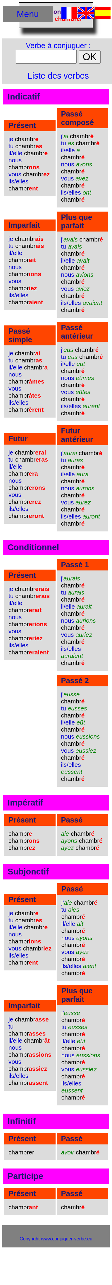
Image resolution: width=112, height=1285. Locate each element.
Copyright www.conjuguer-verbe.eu (56, 1238)
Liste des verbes (58, 75)
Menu (28, 14)
